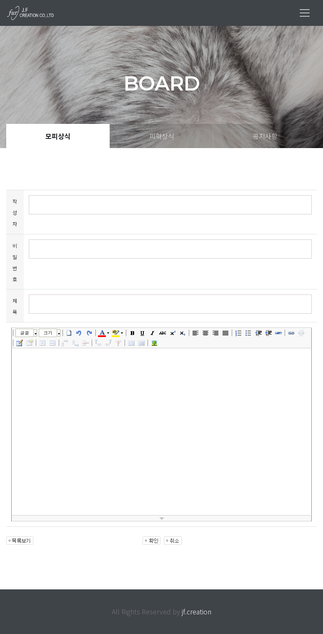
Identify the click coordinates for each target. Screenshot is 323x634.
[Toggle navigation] (304, 13)
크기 (48, 333)
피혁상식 (161, 136)
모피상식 (57, 136)
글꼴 (24, 333)
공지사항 (265, 136)
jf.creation (196, 611)
